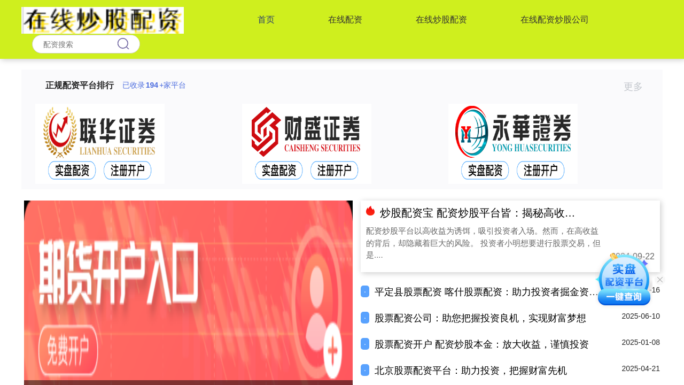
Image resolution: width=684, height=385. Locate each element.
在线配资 (345, 19)
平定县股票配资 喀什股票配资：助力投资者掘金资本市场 (496, 292)
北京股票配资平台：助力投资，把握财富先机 (471, 370)
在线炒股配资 (441, 19)
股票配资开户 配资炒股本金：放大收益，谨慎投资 (482, 344)
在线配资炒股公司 (554, 19)
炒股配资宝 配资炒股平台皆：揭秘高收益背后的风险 (504, 213)
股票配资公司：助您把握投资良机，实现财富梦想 (480, 318)
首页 (266, 19)
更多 (638, 86)
